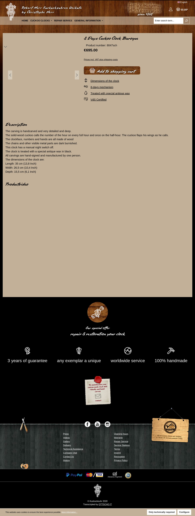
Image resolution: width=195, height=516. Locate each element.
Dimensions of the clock (105, 80)
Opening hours (121, 434)
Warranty (118, 438)
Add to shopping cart (112, 70)
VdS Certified (99, 99)
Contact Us (68, 457)
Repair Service (121, 441)
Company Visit (70, 453)
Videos (66, 438)
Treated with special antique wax (110, 93)
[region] (42, 75)
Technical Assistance (73, 449)
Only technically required (162, 512)
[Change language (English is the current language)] (184, 2)
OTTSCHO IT (105, 504)
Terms (117, 449)
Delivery (67, 445)
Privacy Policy (121, 460)
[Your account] (170, 9)
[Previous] (10, 75)
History (66, 460)
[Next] (77, 75)
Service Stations (122, 445)
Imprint (117, 453)
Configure (184, 512)
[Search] (186, 21)
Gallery (66, 441)
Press (66, 434)
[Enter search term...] (168, 21)
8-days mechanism (102, 87)
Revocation (119, 457)
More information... (69, 512)
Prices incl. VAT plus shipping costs (101, 59)
